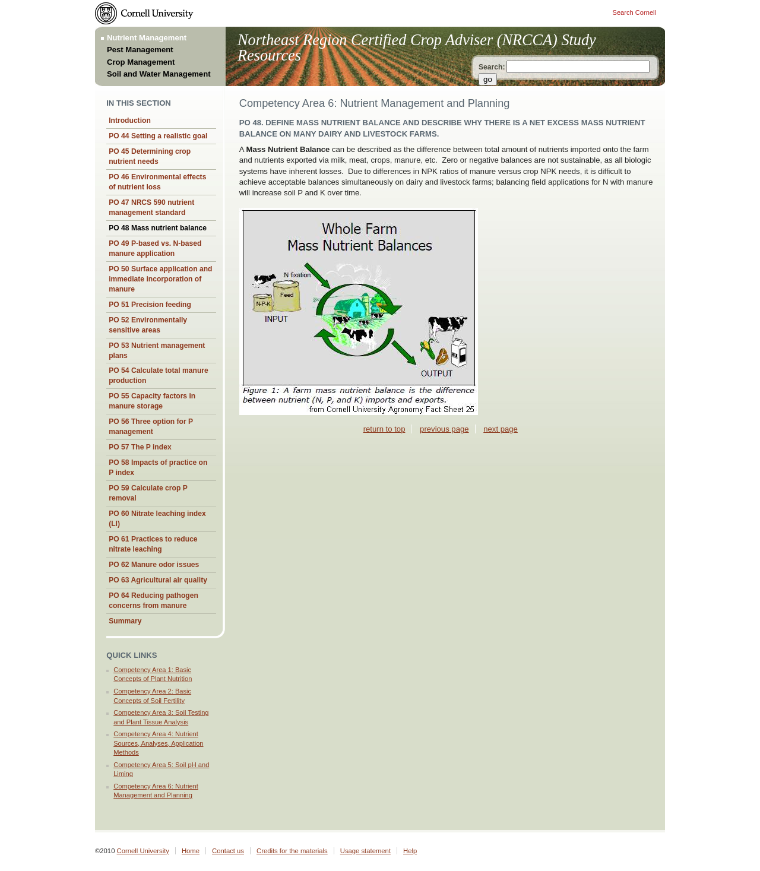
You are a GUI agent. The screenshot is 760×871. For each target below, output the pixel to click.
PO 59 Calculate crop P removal (148, 493)
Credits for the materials (292, 850)
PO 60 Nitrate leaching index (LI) (157, 518)
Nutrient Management (146, 37)
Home (191, 850)
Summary (125, 621)
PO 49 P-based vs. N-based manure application (155, 248)
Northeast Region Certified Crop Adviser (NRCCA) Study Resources (417, 47)
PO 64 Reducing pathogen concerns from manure (153, 600)
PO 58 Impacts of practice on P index (158, 467)
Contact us (228, 850)
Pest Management (140, 49)
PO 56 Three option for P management (151, 426)
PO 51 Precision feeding (150, 304)
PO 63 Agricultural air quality (158, 580)
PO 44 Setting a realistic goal (158, 136)
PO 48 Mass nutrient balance (158, 228)
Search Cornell (634, 12)
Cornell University (143, 850)
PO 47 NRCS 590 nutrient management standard (151, 207)
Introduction (130, 120)
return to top (384, 429)
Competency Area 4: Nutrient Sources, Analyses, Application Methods (158, 743)
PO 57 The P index (140, 447)
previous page (444, 429)
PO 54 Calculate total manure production (158, 375)
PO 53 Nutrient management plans (157, 350)
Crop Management (141, 62)
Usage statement (365, 850)
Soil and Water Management (159, 73)
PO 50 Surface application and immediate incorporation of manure (160, 279)
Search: (492, 67)
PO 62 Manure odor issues (154, 564)
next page (500, 429)
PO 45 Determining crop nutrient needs (150, 156)
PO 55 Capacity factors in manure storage (152, 401)
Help (410, 850)
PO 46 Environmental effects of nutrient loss (157, 182)
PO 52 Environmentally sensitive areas (148, 325)
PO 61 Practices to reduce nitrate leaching (153, 544)
